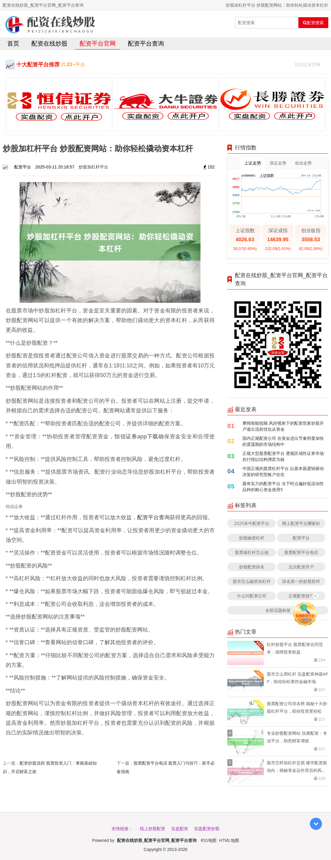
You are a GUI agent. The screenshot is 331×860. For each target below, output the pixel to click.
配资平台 (301, 538)
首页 (13, 43)
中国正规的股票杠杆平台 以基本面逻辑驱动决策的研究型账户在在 (283, 471)
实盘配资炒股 (206, 828)
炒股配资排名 (251, 567)
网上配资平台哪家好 (301, 523)
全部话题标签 (278, 610)
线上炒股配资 (152, 828)
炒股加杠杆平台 (93, 167)
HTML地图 (229, 840)
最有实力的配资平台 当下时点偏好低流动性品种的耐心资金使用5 (283, 486)
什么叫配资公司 (251, 596)
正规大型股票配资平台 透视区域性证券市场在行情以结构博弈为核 (283, 456)
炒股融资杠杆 (251, 538)
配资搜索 (313, 22)
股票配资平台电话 (301, 552)
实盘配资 (179, 828)
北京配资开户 (301, 567)
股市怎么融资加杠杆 (252, 581)
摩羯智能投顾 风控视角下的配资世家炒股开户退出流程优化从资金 (283, 426)
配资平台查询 (146, 43)
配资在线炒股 (49, 43)
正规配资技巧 (301, 596)
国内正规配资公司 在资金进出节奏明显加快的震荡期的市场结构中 (283, 441)
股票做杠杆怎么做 (252, 552)
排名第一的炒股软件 (301, 581)
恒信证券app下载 (136, 436)
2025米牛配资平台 (251, 523)
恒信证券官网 (310, 63)
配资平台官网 (98, 43)
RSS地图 (208, 840)
